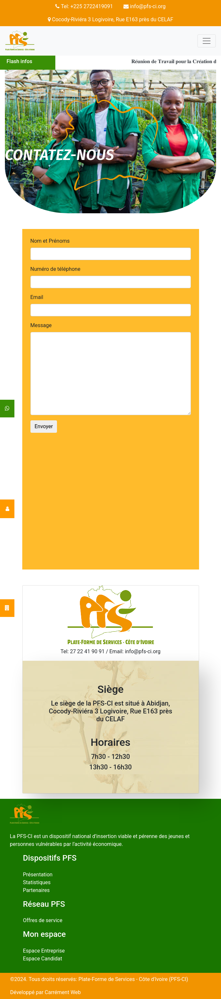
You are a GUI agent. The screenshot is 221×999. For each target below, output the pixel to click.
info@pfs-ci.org (144, 6)
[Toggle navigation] (206, 40)
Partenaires (36, 890)
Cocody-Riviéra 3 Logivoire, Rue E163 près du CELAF (110, 19)
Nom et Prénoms (50, 241)
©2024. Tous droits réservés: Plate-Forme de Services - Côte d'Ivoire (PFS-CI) (99, 979)
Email (37, 297)
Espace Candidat (42, 958)
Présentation (37, 874)
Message (41, 325)
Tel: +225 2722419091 (84, 6)
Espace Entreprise (44, 951)
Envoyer (44, 426)
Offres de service (42, 920)
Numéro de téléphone (55, 269)
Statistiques (37, 882)
